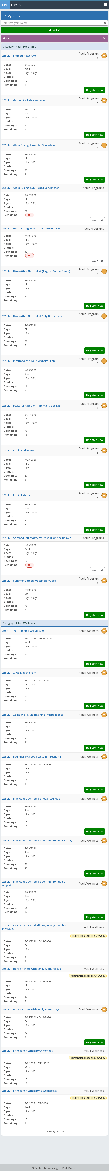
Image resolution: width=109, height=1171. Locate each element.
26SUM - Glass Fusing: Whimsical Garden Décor (31, 228)
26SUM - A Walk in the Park (19, 672)
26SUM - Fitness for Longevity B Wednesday (29, 1090)
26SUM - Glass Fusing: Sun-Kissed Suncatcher (30, 188)
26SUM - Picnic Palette (16, 495)
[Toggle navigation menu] (105, 4)
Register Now (94, 90)
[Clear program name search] (105, 23)
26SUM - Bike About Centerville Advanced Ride (31, 798)
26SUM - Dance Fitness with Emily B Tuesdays (31, 1009)
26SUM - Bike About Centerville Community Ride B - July (37, 840)
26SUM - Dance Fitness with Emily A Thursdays (31, 968)
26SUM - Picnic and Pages (18, 450)
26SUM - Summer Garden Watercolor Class (29, 580)
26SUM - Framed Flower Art (19, 55)
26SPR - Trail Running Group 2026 (23, 630)
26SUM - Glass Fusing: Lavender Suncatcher (29, 145)
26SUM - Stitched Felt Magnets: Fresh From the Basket (36, 538)
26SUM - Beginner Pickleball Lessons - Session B (32, 756)
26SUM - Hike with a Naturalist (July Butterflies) (32, 316)
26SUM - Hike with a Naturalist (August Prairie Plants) (36, 271)
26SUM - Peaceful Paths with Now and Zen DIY (31, 405)
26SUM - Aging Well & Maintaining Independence (32, 714)
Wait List (97, 220)
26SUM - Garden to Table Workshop (24, 100)
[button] (104, 55)
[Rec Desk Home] (20, 4)
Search (54, 29)
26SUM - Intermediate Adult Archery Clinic (28, 361)
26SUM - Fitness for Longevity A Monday (27, 1050)
